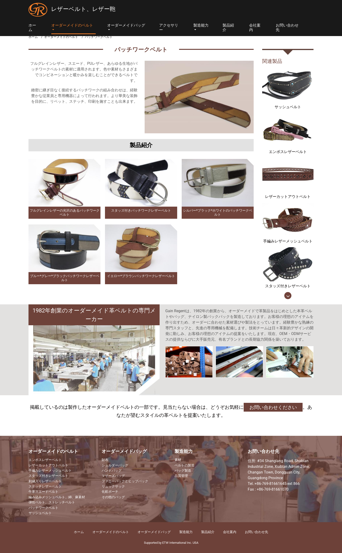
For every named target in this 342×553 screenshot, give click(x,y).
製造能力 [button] (201, 25)
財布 (105, 460)
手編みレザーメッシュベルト (50, 471)
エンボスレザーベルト (45, 460)
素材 (178, 460)
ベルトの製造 (185, 465)
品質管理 (181, 476)
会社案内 (255, 27)
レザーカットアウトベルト (48, 465)
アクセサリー (168, 27)
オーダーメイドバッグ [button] (126, 25)
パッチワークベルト (43, 508)
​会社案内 (229, 532)
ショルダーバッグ (115, 465)
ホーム (32, 27)
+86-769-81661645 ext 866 (277, 483)
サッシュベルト (40, 513)
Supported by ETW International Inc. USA (171, 542)
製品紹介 (228, 27)
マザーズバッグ (113, 476)
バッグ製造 (183, 471)
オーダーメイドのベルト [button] (72, 25)
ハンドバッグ (112, 471)
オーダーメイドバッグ (124, 451)
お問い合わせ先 (287, 27)
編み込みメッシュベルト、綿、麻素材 (56, 497)
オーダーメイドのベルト (61, 37)
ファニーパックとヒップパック (125, 481)
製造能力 (184, 451)
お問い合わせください (273, 407)
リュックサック (113, 486)
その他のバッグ (113, 497)
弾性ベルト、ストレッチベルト (51, 502)
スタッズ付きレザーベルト (48, 476)
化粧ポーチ (110, 492)
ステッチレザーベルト (45, 486)
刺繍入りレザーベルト (45, 481)
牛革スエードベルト (43, 492)
